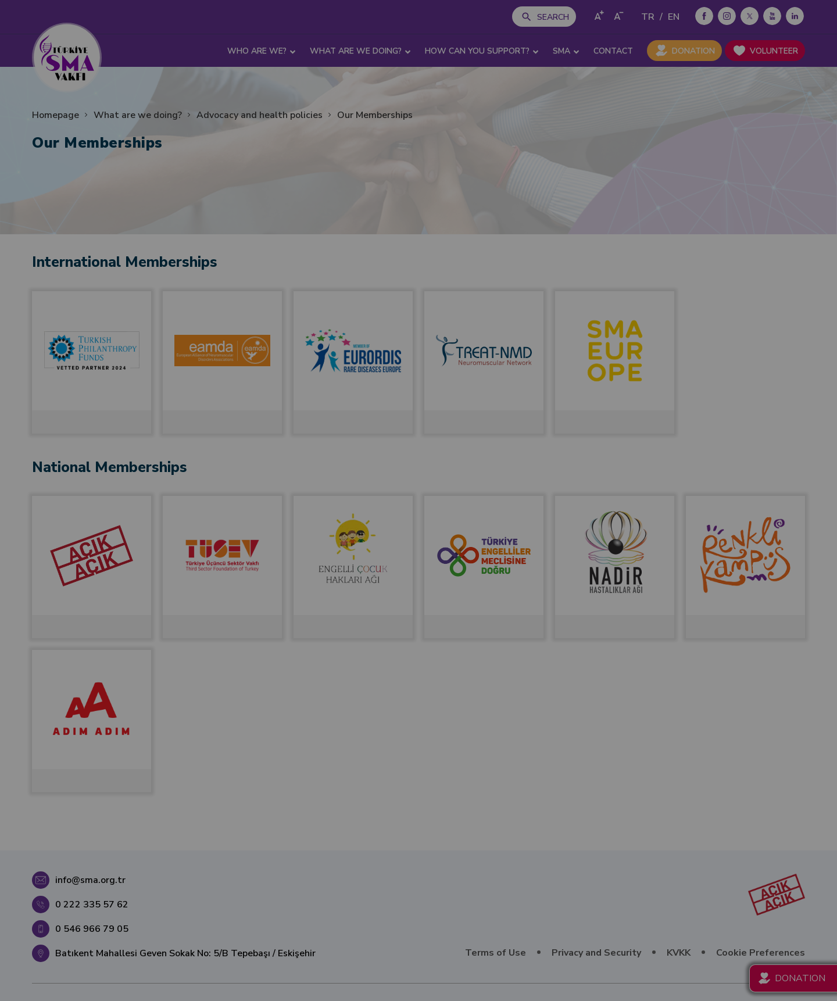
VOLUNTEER (774, 50)
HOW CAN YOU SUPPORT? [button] (482, 51)
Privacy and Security (596, 952)
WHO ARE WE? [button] (261, 51)
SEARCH (553, 17)
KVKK (679, 952)
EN (673, 16)
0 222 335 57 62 (91, 904)
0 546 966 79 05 (91, 929)
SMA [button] (566, 51)
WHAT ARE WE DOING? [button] (360, 51)
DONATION (693, 50)
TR (647, 16)
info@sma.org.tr (90, 880)
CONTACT (613, 50)
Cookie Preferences (760, 952)
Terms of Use (495, 952)
